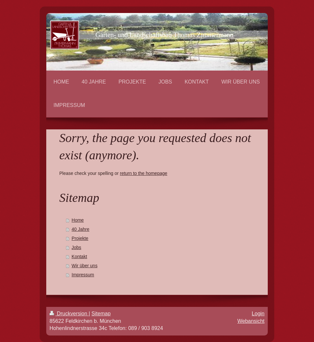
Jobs (76, 247)
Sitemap (101, 313)
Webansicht (250, 321)
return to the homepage (143, 173)
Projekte (80, 238)
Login (258, 313)
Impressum (83, 274)
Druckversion (69, 313)
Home (78, 220)
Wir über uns (84, 265)
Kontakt (79, 256)
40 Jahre (80, 229)
